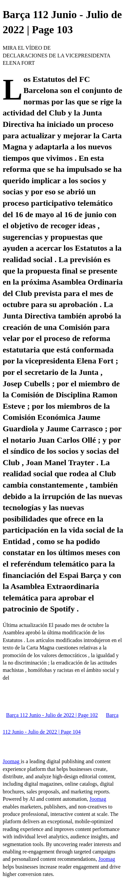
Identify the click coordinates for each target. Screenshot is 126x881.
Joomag (12, 761)
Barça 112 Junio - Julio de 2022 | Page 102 (52, 715)
